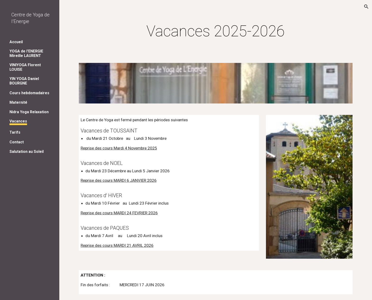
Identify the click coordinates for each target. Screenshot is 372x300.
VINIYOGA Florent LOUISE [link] (25, 67)
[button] (366, 6)
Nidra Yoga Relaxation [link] (29, 112)
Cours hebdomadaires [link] (29, 93)
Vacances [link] (18, 121)
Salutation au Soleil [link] (26, 151)
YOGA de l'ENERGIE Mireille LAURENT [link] (26, 53)
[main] (216, 36)
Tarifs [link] (14, 132)
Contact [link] (16, 142)
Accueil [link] (16, 42)
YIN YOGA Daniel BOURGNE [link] (24, 80)
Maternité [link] (18, 102)
